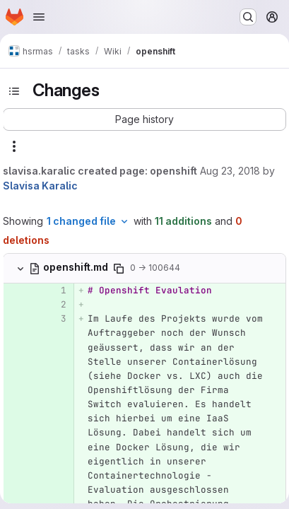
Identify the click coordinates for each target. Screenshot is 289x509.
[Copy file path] (118, 268)
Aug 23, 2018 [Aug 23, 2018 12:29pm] (230, 171)
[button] (144, 119)
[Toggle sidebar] (14, 91)
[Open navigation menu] (39, 17)
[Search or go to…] (248, 16)
